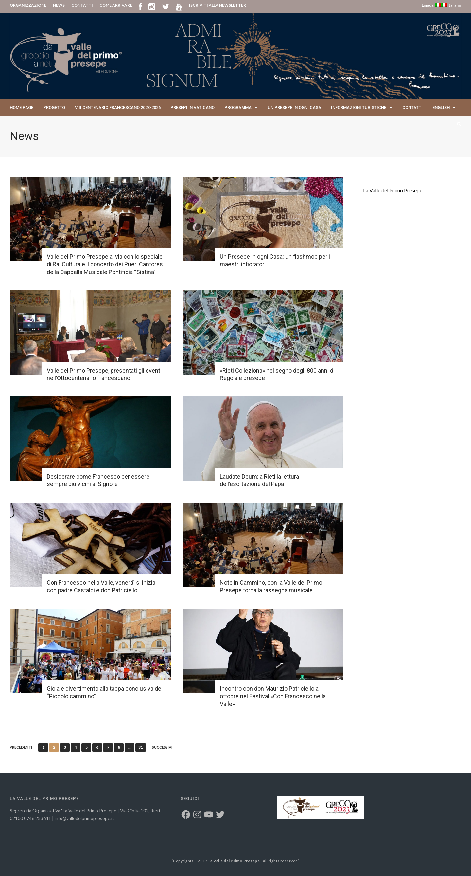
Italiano (451, 5)
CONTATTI (82, 5)
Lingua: (431, 5)
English (441, 107)
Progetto (54, 107)
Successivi (162, 747)
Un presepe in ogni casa (294, 107)
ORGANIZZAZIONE (28, 5)
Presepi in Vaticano (192, 107)
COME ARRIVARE (115, 5)
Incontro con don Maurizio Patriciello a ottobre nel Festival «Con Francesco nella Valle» (273, 696)
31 (140, 747)
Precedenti (21, 747)
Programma (238, 107)
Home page (21, 107)
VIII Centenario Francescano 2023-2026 (118, 107)
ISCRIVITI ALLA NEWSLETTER (217, 5)
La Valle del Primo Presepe (392, 190)
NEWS (59, 5)
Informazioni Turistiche (358, 107)
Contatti (412, 107)
